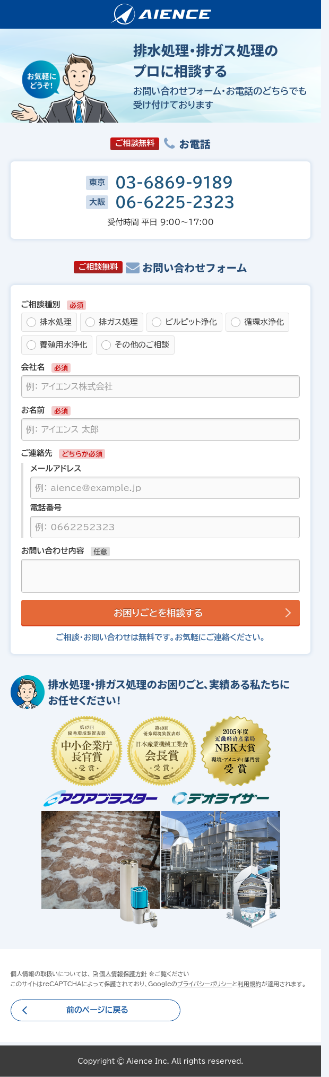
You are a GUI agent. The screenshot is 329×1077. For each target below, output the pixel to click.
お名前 (33, 410)
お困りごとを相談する (158, 612)
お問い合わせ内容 (52, 551)
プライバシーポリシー (204, 984)
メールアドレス (56, 468)
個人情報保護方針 (123, 974)
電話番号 (46, 508)
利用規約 (250, 984)
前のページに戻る (97, 1010)
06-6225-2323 (175, 202)
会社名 (33, 367)
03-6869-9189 (174, 182)
